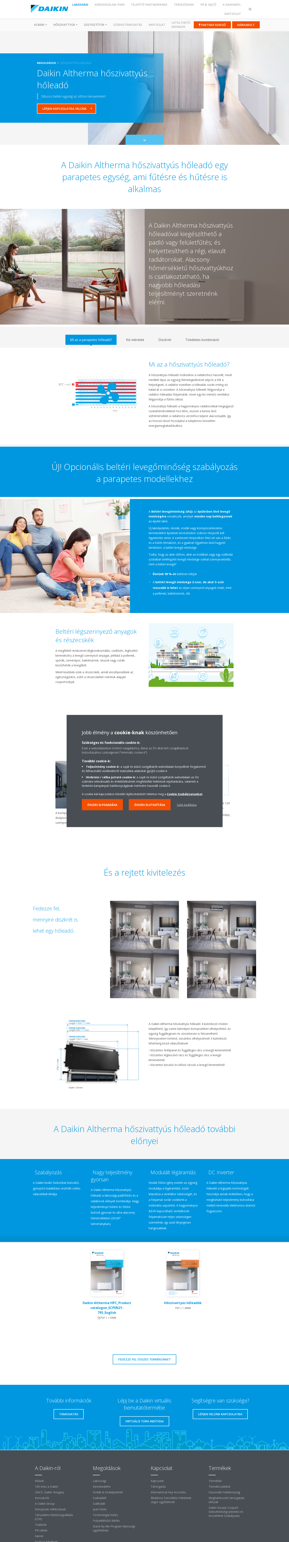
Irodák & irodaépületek (108, 1492)
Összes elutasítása (149, 805)
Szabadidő (99, 1498)
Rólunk (39, 1481)
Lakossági (99, 1481)
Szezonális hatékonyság (224, 1492)
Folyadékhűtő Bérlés (106, 1521)
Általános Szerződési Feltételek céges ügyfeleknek (171, 1500)
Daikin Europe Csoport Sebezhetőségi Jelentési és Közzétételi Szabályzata (226, 1512)
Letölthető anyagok (181, 25)
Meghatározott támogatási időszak (226, 1500)
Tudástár (41, 1525)
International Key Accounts (168, 1492)
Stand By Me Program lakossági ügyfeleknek (114, 1528)
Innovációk (42, 1498)
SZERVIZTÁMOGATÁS (127, 25)
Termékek (215, 1481)
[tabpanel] (144, 396)
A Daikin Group (45, 1503)
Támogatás (158, 1486)
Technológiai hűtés (105, 1515)
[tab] (91, 340)
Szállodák (99, 1503)
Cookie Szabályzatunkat (184, 794)
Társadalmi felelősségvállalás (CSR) (54, 1517)
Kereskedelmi (101, 1486)
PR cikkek (41, 1530)
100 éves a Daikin (46, 1486)
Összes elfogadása (102, 805)
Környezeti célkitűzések (50, 1509)
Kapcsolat (157, 25)
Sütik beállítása (187, 805)
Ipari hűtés (100, 1509)
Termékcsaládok (219, 1486)
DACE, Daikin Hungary (49, 1492)
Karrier (39, 1536)
